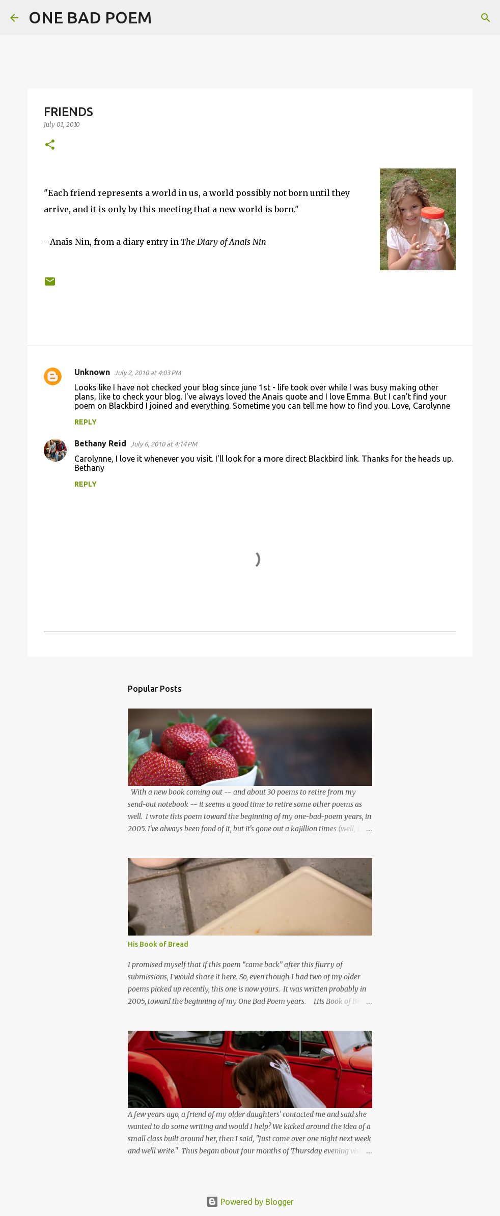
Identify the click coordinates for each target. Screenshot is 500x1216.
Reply (85, 422)
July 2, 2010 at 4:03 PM (147, 372)
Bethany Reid (100, 443)
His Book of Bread (158, 944)
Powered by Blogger (250, 1201)
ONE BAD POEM (90, 17)
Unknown (92, 372)
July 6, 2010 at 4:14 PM (163, 443)
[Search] (166, 18)
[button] (50, 145)
